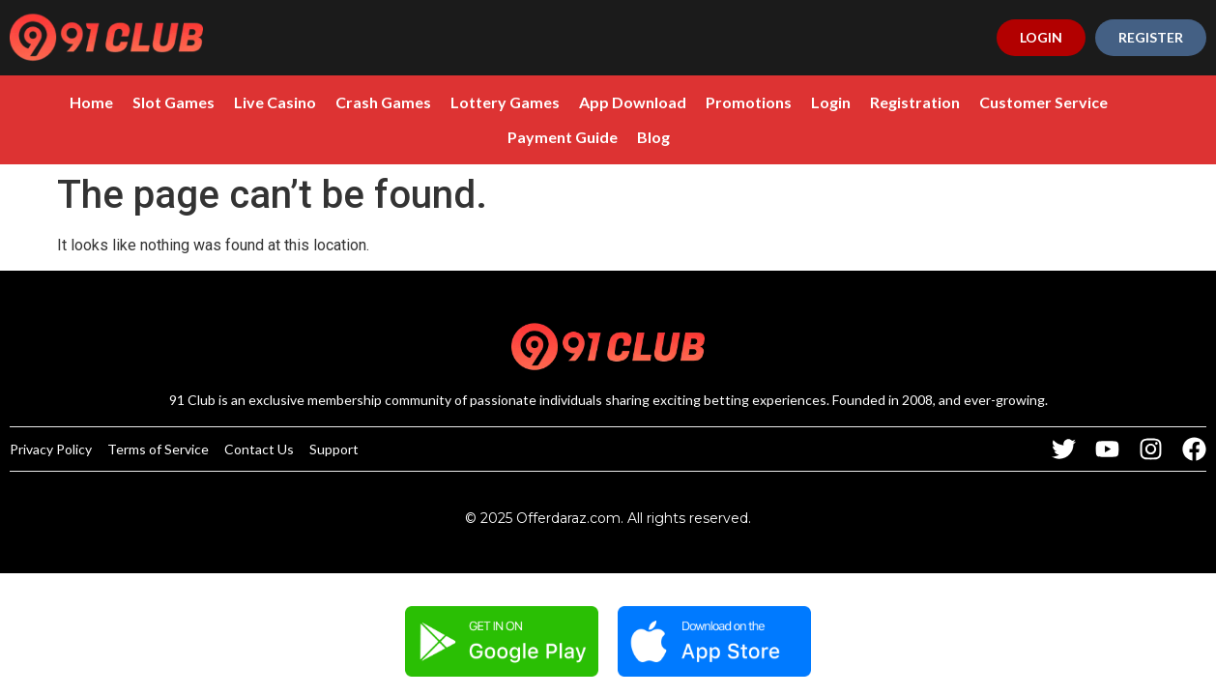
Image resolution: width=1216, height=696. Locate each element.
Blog (608, 137)
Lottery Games (459, 102)
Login (785, 102)
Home (46, 102)
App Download (587, 102)
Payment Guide (1137, 102)
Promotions (703, 102)
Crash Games (338, 102)
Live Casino (229, 102)
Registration (869, 102)
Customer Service (998, 102)
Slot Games (128, 102)
